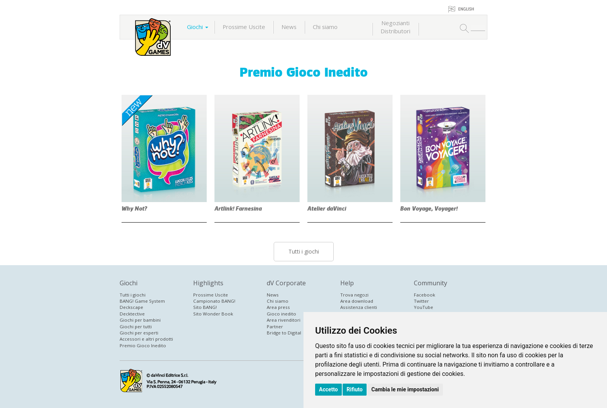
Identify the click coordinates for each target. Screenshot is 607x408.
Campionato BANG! (214, 301)
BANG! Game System (142, 301)
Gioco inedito (281, 314)
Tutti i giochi (303, 251)
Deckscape (131, 307)
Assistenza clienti (358, 307)
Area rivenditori (283, 320)
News (289, 27)
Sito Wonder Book (213, 314)
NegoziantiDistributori (395, 27)
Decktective (132, 314)
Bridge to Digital (284, 333)
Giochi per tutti (136, 326)
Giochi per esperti (139, 333)
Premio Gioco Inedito (304, 72)
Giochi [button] (197, 27)
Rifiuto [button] (354, 389)
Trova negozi (354, 295)
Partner (275, 326)
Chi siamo (325, 27)
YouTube (423, 307)
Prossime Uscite (244, 27)
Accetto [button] (328, 389)
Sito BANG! (205, 307)
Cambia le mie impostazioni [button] (405, 389)
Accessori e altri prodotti (146, 339)
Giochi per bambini (140, 320)
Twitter (421, 301)
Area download (356, 301)
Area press (278, 307)
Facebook (424, 295)
